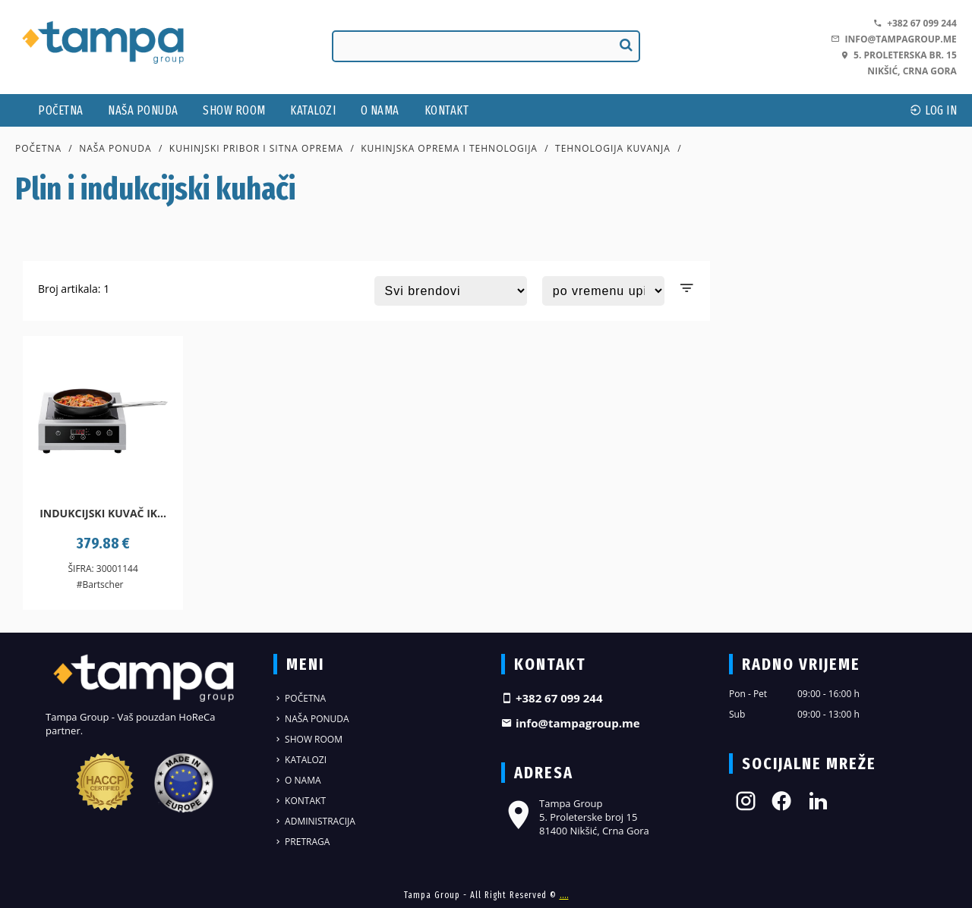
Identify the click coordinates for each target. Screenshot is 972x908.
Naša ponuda (143, 110)
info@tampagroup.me (893, 39)
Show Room (234, 110)
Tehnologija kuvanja (613, 148)
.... (564, 895)
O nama (380, 110)
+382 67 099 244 (915, 23)
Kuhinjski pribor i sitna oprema (256, 148)
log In (933, 110)
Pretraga (301, 841)
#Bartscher (100, 584)
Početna (61, 110)
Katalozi (313, 110)
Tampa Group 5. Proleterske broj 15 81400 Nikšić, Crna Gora (575, 816)
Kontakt (446, 110)
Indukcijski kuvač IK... (102, 513)
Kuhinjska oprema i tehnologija (449, 148)
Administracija (314, 821)
